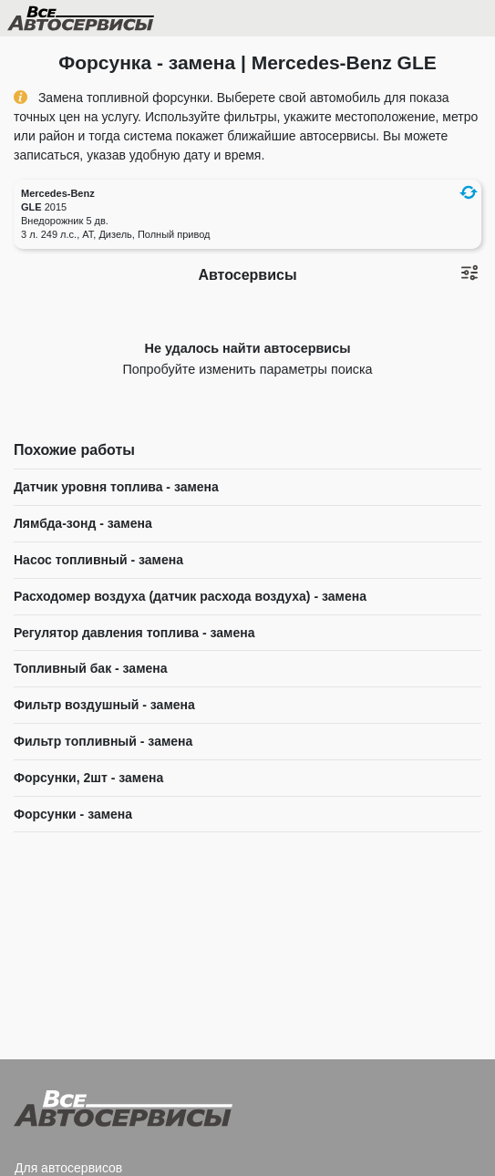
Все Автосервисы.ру (112, 22)
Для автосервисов (68, 1168)
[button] (468, 192)
